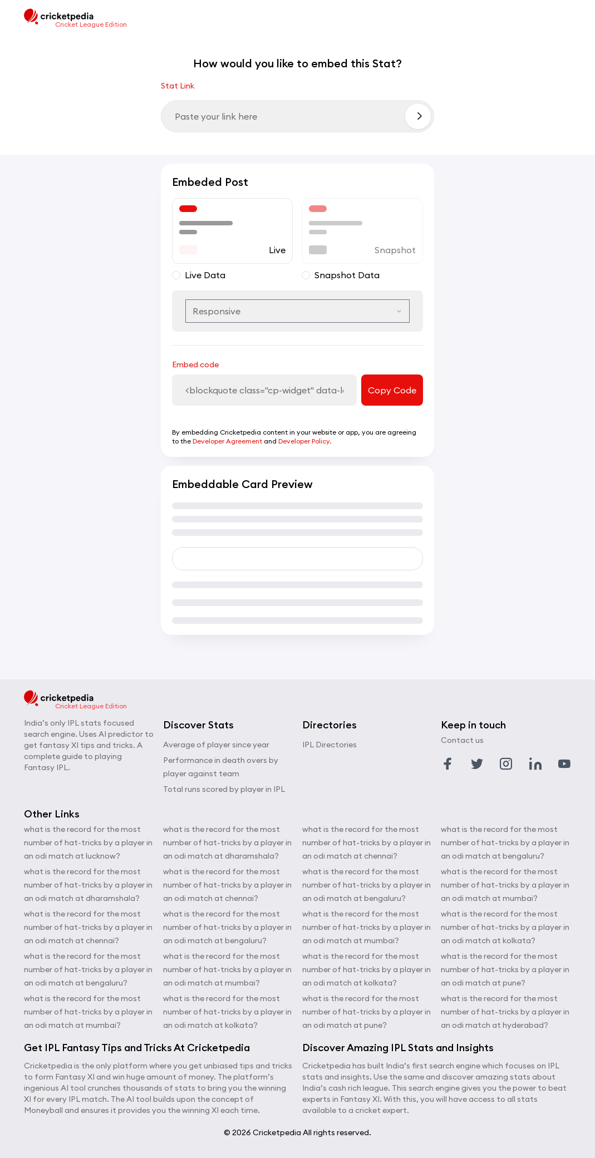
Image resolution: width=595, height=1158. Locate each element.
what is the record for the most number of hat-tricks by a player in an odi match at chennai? (88, 927)
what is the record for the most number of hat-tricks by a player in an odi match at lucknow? (88, 842)
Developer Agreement (227, 441)
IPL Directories (329, 745)
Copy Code (392, 390)
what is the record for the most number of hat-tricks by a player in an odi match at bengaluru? (88, 969)
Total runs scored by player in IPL (224, 789)
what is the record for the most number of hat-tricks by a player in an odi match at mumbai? (88, 1011)
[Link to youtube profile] (564, 764)
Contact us (462, 740)
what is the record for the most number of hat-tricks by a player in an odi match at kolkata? (227, 1011)
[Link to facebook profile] (447, 764)
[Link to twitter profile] (477, 764)
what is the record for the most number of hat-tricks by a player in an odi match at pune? (366, 1011)
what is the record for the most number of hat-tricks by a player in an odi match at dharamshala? (88, 884)
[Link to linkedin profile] (535, 764)
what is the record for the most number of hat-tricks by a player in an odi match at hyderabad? (505, 1011)
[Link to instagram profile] (506, 764)
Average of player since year (216, 745)
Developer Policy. (304, 441)
